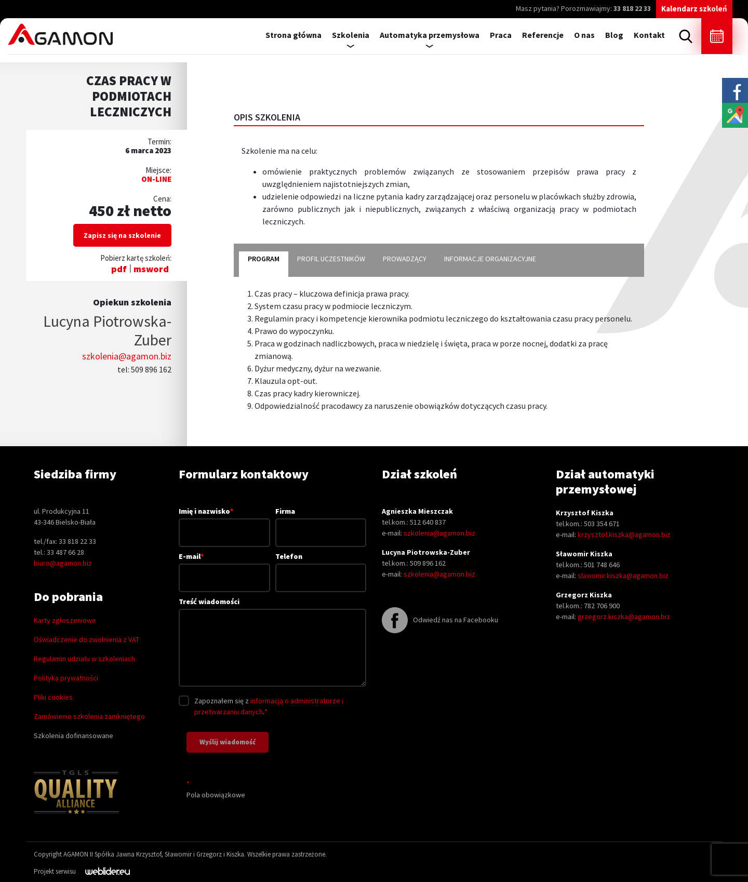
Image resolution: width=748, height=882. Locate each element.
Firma (320, 521)
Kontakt (649, 35)
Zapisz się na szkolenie (122, 235)
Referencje (543, 35)
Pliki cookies (53, 697)
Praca (501, 35)
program (263, 258)
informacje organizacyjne (490, 258)
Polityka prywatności (66, 678)
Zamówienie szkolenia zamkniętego (89, 716)
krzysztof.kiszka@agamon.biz (624, 534)
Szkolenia (350, 35)
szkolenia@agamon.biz (126, 356)
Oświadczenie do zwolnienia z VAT (86, 639)
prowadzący (404, 258)
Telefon (320, 567)
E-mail (224, 566)
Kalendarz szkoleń (694, 9)
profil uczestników (331, 258)
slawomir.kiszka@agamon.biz (623, 575)
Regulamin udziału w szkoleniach (84, 658)
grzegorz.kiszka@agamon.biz (624, 616)
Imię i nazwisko (224, 521)
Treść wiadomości (272, 643)
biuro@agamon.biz (63, 563)
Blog (614, 35)
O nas (584, 35)
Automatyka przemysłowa (429, 35)
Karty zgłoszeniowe (65, 620)
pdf (119, 269)
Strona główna (293, 35)
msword (151, 269)
